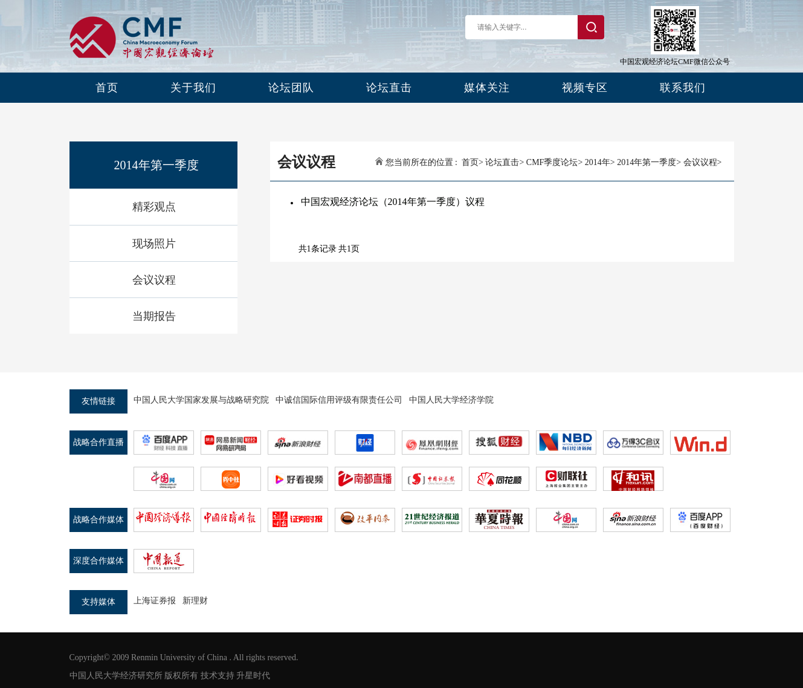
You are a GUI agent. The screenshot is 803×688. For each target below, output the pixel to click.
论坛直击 (389, 88)
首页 (106, 88)
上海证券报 (155, 600)
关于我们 (193, 88)
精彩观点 (154, 207)
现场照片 (154, 244)
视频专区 (585, 88)
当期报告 (154, 316)
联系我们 (683, 88)
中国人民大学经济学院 (451, 399)
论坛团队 (291, 88)
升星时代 (253, 675)
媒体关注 (487, 88)
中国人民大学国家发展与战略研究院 (201, 399)
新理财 (195, 600)
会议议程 (154, 280)
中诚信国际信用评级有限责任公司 (339, 399)
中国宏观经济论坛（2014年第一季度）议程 (393, 201)
